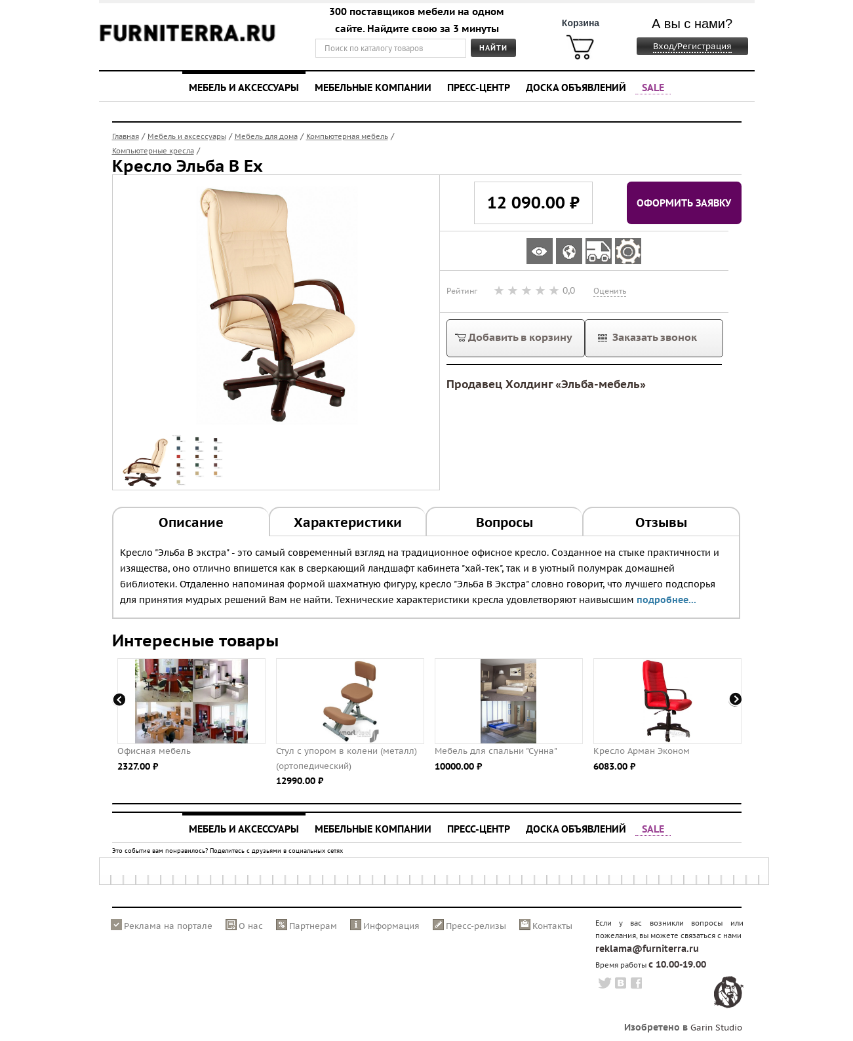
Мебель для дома (266, 136)
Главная (125, 136)
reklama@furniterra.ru (647, 948)
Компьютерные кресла (153, 150)
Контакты (552, 926)
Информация (391, 926)
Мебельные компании (373, 87)
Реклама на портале (168, 926)
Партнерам (313, 926)
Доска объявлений (576, 87)
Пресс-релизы (476, 926)
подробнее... (666, 600)
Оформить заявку (684, 202)
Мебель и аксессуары (244, 87)
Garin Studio (716, 1027)
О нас (251, 926)
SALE (653, 87)
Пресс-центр (478, 87)
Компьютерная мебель (347, 136)
